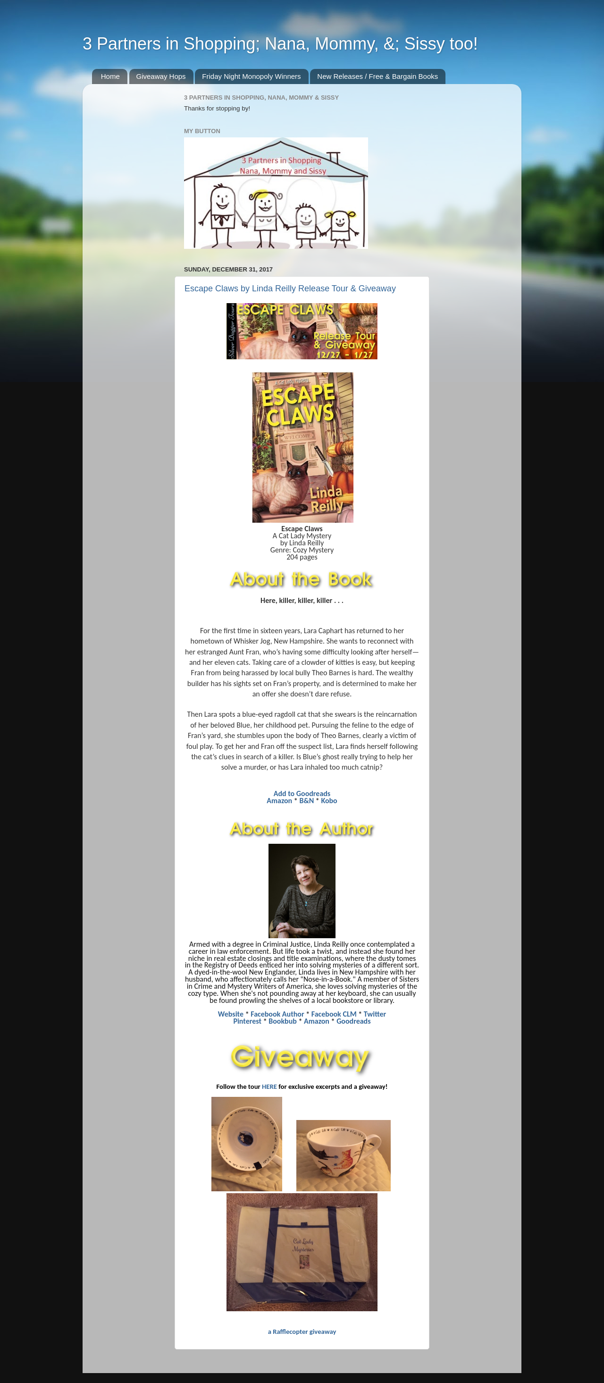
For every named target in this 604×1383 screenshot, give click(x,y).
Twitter (375, 1014)
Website (230, 1014)
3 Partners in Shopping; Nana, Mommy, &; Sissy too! (280, 43)
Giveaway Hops (161, 76)
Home (110, 76)
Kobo (329, 800)
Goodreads (353, 1021)
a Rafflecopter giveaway (302, 1331)
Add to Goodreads (302, 793)
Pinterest (247, 1021)
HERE (269, 1086)
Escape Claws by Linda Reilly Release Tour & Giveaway (290, 288)
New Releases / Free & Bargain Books (377, 76)
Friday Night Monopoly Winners (251, 76)
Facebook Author (277, 1014)
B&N (306, 800)
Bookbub (282, 1021)
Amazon (279, 800)
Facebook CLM (334, 1014)
